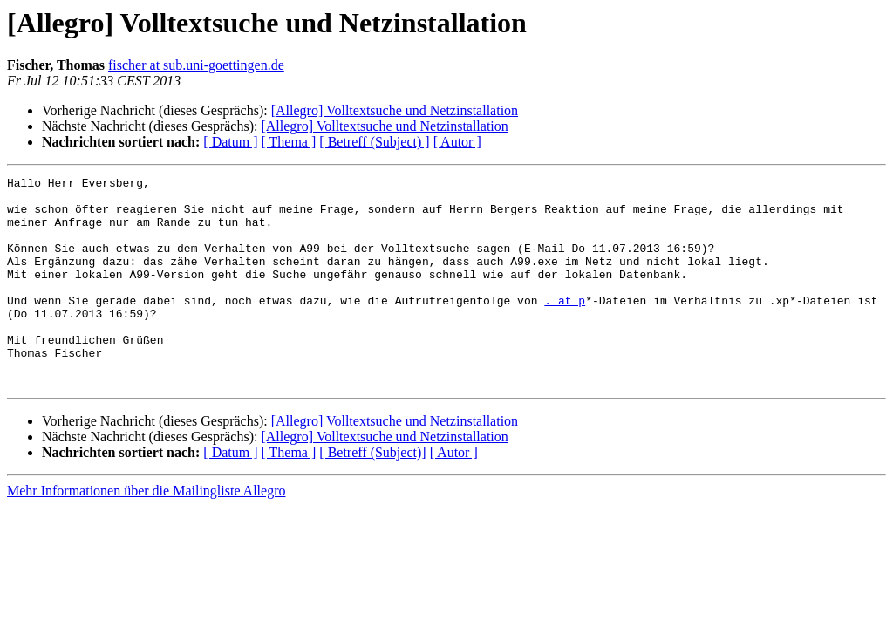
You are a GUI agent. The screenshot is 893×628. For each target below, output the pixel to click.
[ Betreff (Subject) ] (374, 141)
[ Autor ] (457, 141)
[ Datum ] (230, 141)
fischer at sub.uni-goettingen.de (196, 65)
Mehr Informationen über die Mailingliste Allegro (146, 532)
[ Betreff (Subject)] (372, 494)
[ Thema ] (289, 141)
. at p (564, 326)
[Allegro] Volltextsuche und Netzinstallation (394, 110)
